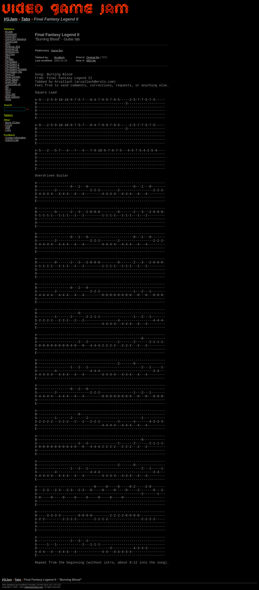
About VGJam (12, 122)
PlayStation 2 (12, 64)
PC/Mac (9, 59)
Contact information (15, 137)
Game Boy (10, 36)
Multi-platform (12, 97)
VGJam (11, 19)
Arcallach (59, 57)
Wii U (8, 89)
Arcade (9, 31)
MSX (7, 44)
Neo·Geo (10, 54)
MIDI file (91, 60)
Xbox (8, 92)
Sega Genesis (12, 77)
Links (8, 130)
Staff (7, 127)
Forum (8, 125)
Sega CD (10, 74)
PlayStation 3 (12, 67)
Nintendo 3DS (12, 46)
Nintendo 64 (11, 49)
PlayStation (11, 62)
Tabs (25, 19)
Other (8, 99)
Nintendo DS (12, 51)
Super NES (11, 82)
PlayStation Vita (13, 72)
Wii (6, 87)
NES (7, 57)
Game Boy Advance (15, 39)
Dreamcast (11, 34)
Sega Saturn (11, 79)
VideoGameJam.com (33, 587)
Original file (92, 57)
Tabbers (8, 115)
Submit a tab (11, 140)
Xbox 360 (10, 94)
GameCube (11, 41)
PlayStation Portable (16, 69)
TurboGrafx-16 (13, 84)
